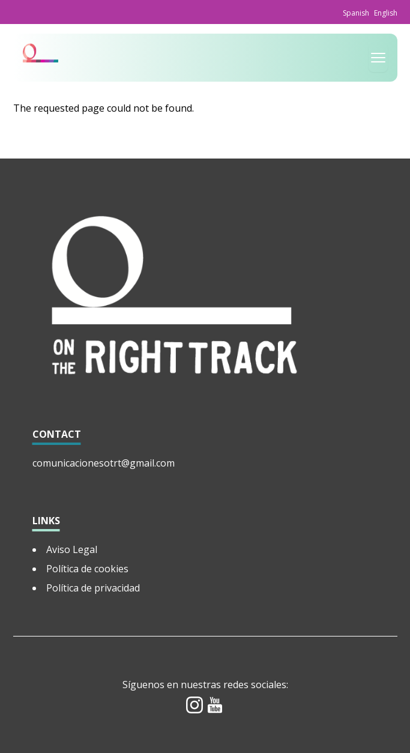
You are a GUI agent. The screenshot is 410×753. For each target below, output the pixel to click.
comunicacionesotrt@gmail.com (103, 463)
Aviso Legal (71, 549)
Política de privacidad (93, 587)
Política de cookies (87, 568)
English (385, 13)
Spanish (356, 13)
